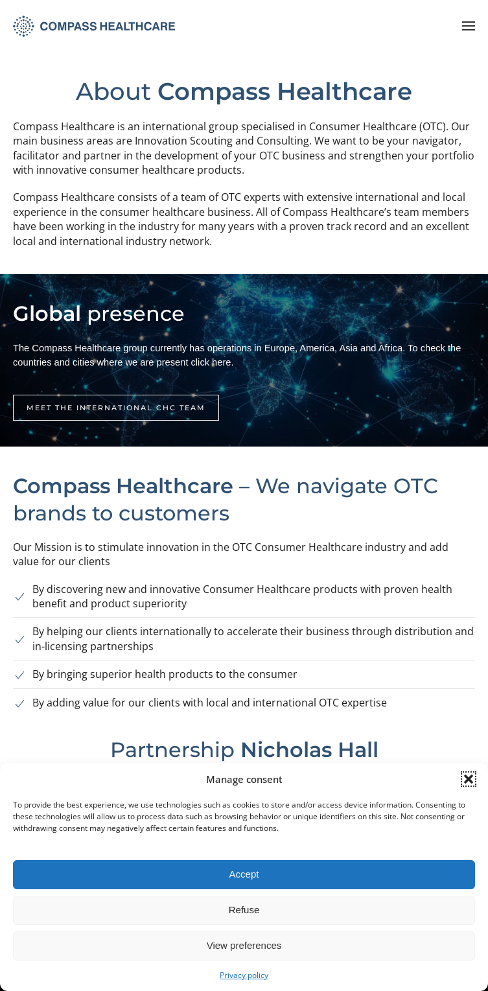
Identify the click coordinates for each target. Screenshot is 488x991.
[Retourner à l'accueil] (94, 26)
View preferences (244, 945)
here (221, 362)
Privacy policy (244, 975)
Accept (244, 874)
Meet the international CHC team (116, 407)
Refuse (244, 909)
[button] (468, 779)
